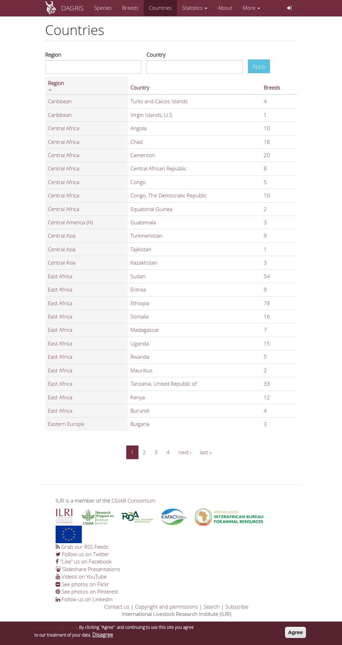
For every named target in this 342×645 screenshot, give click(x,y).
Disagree (102, 636)
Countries (160, 7)
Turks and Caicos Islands (159, 101)
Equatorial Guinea (151, 208)
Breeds (130, 7)
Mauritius (141, 370)
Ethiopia (139, 303)
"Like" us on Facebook (84, 561)
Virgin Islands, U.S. (151, 114)
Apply (258, 66)
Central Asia (62, 235)
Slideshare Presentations (88, 569)
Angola (138, 128)
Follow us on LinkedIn (84, 599)
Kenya (137, 397)
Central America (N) (70, 222)
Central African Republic (158, 168)
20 (267, 155)
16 (267, 316)
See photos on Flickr (82, 584)
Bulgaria (139, 423)
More (251, 7)
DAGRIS (72, 7)
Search (212, 606)
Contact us (116, 606)
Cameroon (142, 155)
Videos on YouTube (81, 576)
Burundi (139, 410)
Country (156, 54)
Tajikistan (140, 249)
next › (184, 452)
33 (267, 383)
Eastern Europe (66, 423)
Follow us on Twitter (82, 554)
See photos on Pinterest (87, 591)
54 (267, 276)
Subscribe (236, 606)
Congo (138, 181)
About (225, 7)
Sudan (137, 276)
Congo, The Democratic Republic (168, 195)
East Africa (60, 276)
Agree (295, 635)
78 (267, 303)
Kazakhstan (143, 262)
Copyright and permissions (166, 606)
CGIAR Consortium (133, 500)
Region (53, 54)
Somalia (139, 316)
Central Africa (63, 128)
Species (103, 7)
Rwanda (139, 356)
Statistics (194, 7)
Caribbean (60, 101)
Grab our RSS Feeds (82, 546)
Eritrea (138, 289)
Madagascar (144, 329)
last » (206, 452)
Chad (136, 141)
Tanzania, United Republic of (163, 383)
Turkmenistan (146, 235)
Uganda (139, 343)
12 (267, 397)
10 (267, 128)
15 (267, 343)
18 (267, 141)
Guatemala (143, 222)
